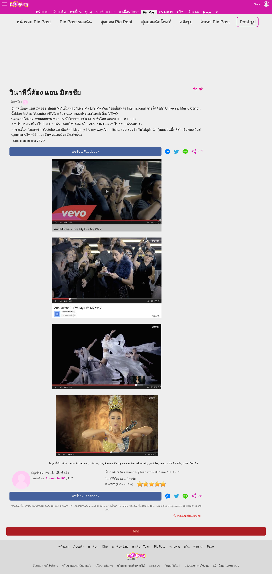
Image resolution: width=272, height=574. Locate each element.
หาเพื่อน (76, 12)
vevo (162, 463)
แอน (185, 463)
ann (86, 463)
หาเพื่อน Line (105, 12)
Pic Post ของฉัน (75, 22)
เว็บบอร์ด (59, 12)
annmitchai (76, 463)
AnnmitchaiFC (55, 478)
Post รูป (248, 22)
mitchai (94, 463)
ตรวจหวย (166, 12)
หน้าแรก (42, 12)
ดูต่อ (136, 531)
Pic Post (149, 12)
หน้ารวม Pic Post (34, 22)
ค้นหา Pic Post (215, 22)
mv (101, 463)
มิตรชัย (193, 463)
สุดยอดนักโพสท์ (156, 22)
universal (133, 463)
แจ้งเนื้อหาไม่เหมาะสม (187, 516)
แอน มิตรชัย (174, 463)
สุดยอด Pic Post (116, 22)
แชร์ (196, 151)
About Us (154, 566)
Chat (88, 12)
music (143, 463)
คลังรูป (185, 22)
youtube (153, 463)
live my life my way (116, 463)
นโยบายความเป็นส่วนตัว (76, 566)
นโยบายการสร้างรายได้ (131, 566)
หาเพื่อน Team (129, 12)
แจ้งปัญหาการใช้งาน (197, 566)
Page (207, 12)
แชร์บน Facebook (85, 152)
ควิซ (180, 12)
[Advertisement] (106, 58)
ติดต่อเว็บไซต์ (172, 566)
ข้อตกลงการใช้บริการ (45, 566)
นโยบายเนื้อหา (104, 566)
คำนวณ (193, 12)
